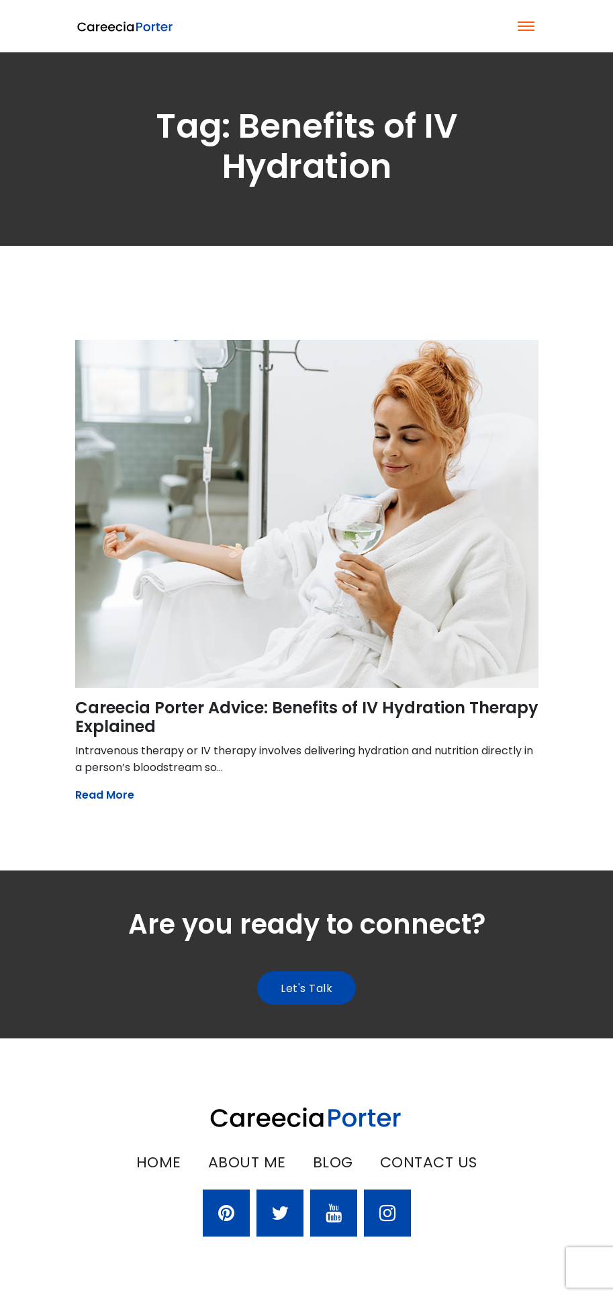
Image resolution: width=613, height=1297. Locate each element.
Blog (333, 1162)
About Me (247, 1162)
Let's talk (306, 988)
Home (158, 1162)
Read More (104, 795)
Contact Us (428, 1162)
